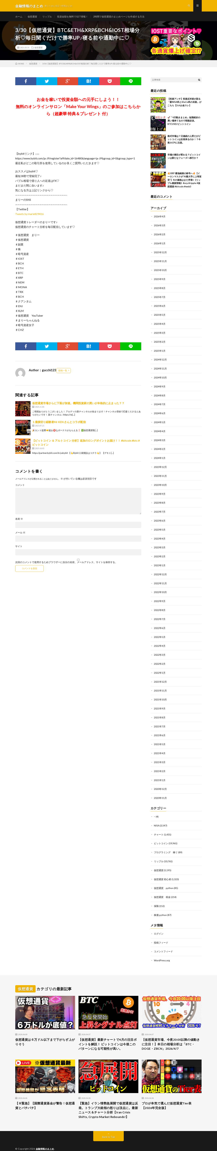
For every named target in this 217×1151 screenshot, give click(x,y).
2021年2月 (159, 763)
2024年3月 (159, 437)
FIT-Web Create (46, 1143)
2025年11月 (160, 261)
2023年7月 (159, 508)
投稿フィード (161, 932)
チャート (158, 826)
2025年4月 (159, 323)
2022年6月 (159, 622)
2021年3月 (159, 754)
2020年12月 (160, 781)
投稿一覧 (62, 371)
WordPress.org (162, 950)
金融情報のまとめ (45, 1139)
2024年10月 (160, 376)
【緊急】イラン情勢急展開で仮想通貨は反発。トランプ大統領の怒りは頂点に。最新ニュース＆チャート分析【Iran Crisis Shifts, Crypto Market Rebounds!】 (108, 1100)
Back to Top (108, 1127)
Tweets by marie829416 (29, 214)
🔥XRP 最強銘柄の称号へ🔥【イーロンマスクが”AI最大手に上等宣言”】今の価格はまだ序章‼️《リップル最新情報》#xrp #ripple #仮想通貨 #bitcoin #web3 (184, 181)
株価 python (160, 905)
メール (20, 533)
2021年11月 (160, 684)
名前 (19, 520)
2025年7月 (159, 296)
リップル (47, 16)
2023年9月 (159, 490)
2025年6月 (159, 305)
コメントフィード (163, 941)
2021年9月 (159, 701)
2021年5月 (159, 737)
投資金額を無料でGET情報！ (72, 16)
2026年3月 (159, 226)
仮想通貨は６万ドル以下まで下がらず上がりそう (45, 1032)
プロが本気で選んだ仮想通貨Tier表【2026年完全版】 (167, 1096)
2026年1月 (159, 243)
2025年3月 (159, 331)
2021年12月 (160, 675)
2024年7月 (159, 402)
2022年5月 (159, 631)
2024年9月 (159, 384)
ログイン (158, 923)
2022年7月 (159, 613)
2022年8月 (159, 605)
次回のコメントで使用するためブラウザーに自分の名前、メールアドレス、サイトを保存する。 (66, 563)
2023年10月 (160, 481)
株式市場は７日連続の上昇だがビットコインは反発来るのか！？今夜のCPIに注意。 (184, 140)
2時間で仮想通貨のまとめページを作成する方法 (119, 16)
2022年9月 (159, 596)
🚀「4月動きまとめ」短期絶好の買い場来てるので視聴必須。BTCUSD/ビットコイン (183, 121)
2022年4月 (159, 640)
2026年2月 (159, 235)
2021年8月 (159, 710)
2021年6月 (159, 728)
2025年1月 (159, 349)
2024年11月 (160, 367)
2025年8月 (159, 287)
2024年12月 (160, 358)
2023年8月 (159, 499)
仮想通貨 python (163, 878)
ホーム (18, 16)
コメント (20, 486)
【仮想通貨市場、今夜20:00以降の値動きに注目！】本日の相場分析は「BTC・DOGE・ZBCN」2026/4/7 (171, 1034)
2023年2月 (159, 552)
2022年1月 (159, 666)
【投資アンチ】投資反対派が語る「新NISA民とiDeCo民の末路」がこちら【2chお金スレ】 (184, 103)
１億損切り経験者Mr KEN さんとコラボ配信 (59, 422)
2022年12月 (160, 569)
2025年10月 (160, 270)
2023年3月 (159, 543)
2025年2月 (159, 340)
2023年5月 (159, 525)
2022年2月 (159, 657)
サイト (18, 547)
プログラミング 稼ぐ (166, 843)
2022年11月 (160, 578)
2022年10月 (160, 587)
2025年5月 (159, 314)
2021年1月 (159, 772)
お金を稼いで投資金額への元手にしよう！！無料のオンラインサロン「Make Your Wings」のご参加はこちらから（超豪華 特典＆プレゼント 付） (78, 107)
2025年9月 (159, 279)
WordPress (77, 1143)
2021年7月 (159, 719)
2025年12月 (160, 252)
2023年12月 (160, 464)
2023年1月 (159, 560)
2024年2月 (159, 446)
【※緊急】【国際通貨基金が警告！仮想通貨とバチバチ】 (45, 1096)
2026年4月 (159, 217)
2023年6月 (159, 516)
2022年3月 (159, 649)
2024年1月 (159, 455)
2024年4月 (159, 428)
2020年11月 (160, 790)
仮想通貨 (32, 16)
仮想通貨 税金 (162, 887)
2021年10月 (160, 693)
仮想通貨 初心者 (162, 870)
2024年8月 (159, 393)
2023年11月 (160, 472)
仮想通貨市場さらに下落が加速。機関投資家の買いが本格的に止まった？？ (78, 404)
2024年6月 (159, 411)
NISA (157, 817)
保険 (156, 896)
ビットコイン (161, 834)
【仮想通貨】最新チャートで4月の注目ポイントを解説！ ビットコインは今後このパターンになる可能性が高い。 (107, 1034)
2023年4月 (159, 534)
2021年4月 (159, 745)
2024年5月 (159, 420)
